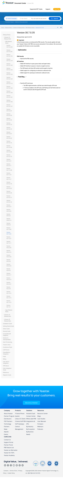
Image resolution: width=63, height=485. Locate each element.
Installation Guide (7, 323)
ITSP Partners (8, 421)
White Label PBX (31, 419)
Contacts (6, 470)
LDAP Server (6, 349)
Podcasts (40, 429)
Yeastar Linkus (6, 344)
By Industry (29, 426)
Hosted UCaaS (30, 413)
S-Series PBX (30, 3)
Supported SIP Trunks (36, 9)
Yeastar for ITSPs (9, 453)
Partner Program (9, 416)
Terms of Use (13, 470)
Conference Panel (7, 347)
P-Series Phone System (19, 415)
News (5, 429)
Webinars (40, 426)
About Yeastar (8, 413)
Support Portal (8, 442)
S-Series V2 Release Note (18, 27)
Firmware (40, 424)
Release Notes (8, 27)
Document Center (20, 3)
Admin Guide (6, 328)
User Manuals (41, 421)
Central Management (19, 428)
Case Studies (41, 419)
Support (48, 9)
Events (6, 434)
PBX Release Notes (30, 27)
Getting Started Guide (8, 326)
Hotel (4, 356)
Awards (6, 432)
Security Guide (6, 331)
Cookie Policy (11, 473)
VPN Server (6, 365)
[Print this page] (61, 28)
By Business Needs (30, 433)
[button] (2, 35)
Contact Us (7, 440)
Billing (4, 359)
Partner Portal (8, 445)
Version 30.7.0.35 (40, 27)
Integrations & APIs (30, 422)
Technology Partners (7, 425)
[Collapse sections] (58, 28)
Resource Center (42, 413)
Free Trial (57, 9)
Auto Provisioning (7, 342)
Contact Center (31, 416)
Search (54, 18)
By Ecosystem (30, 429)
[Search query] (39, 19)
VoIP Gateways (19, 424)
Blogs (39, 416)
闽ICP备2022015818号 (34, 473)
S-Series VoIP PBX (20, 421)
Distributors (7, 419)
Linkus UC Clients (20, 419)
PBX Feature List (9, 447)
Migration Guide (7, 375)
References (6, 372)
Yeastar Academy (9, 455)
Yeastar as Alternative (10, 450)
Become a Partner (31, 403)
